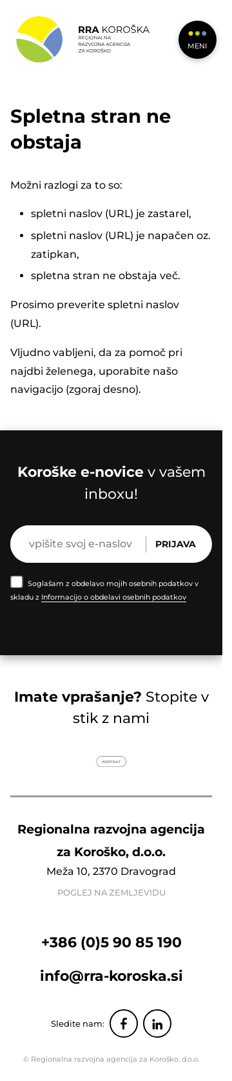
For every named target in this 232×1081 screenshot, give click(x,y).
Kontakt (111, 762)
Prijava (175, 544)
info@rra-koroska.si (111, 976)
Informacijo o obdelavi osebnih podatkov (113, 597)
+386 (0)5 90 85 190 (111, 942)
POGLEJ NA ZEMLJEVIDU (111, 892)
